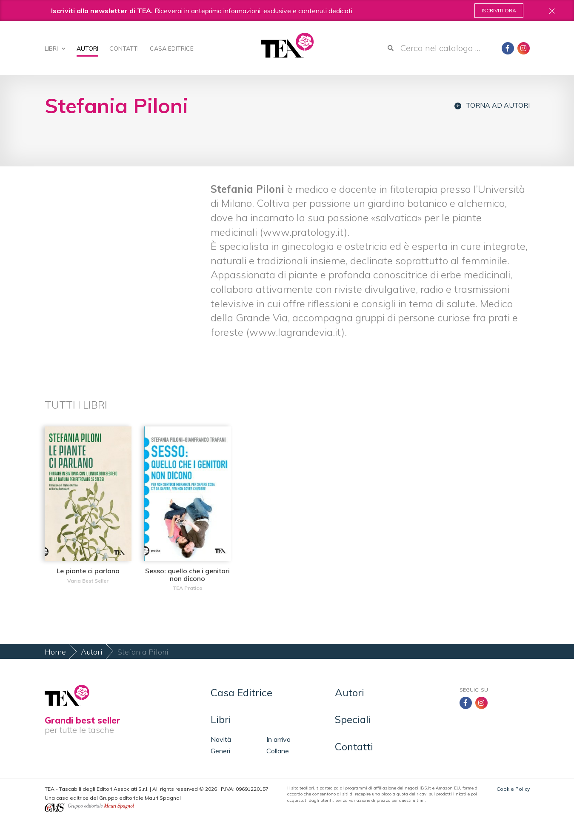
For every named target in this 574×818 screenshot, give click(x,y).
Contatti (124, 48)
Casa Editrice (172, 48)
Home (55, 652)
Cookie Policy (513, 789)
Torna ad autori (492, 105)
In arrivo (278, 739)
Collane (277, 750)
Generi (220, 750)
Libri (55, 48)
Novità (221, 739)
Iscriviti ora (499, 10)
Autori (87, 48)
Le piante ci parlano (88, 570)
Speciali (353, 719)
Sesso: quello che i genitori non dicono (187, 574)
